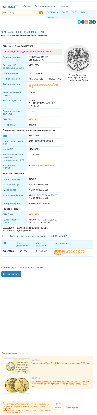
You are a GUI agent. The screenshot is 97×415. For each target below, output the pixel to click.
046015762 (34, 214)
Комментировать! (11, 274)
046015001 (34, 119)
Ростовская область (44, 165)
